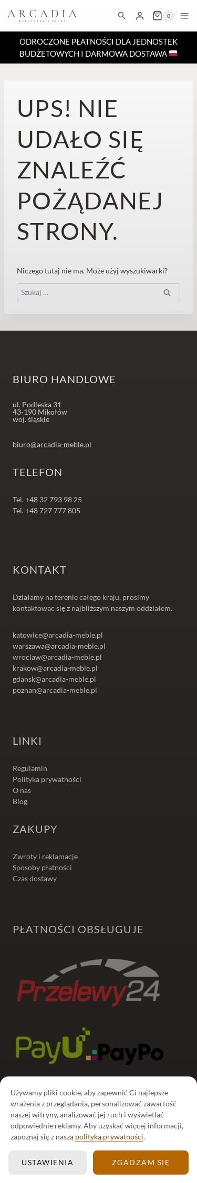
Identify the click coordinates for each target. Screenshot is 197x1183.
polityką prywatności (109, 1136)
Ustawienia (48, 1162)
